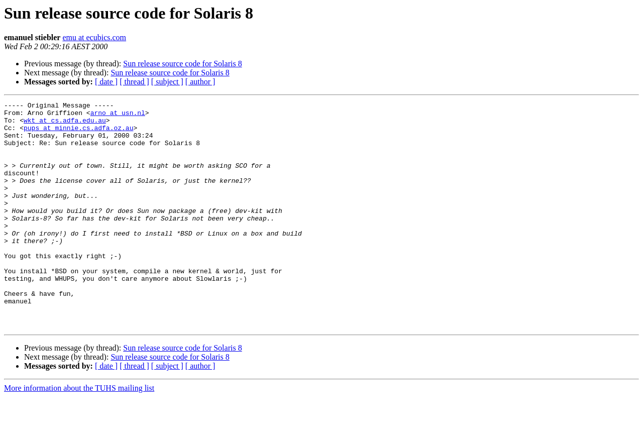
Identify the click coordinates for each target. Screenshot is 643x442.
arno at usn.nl (117, 115)
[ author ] (200, 81)
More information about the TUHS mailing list (79, 433)
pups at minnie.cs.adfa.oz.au (78, 133)
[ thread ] (134, 81)
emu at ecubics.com (94, 37)
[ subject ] (167, 81)
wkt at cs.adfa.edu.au (65, 124)
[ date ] (106, 81)
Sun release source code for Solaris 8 (182, 63)
